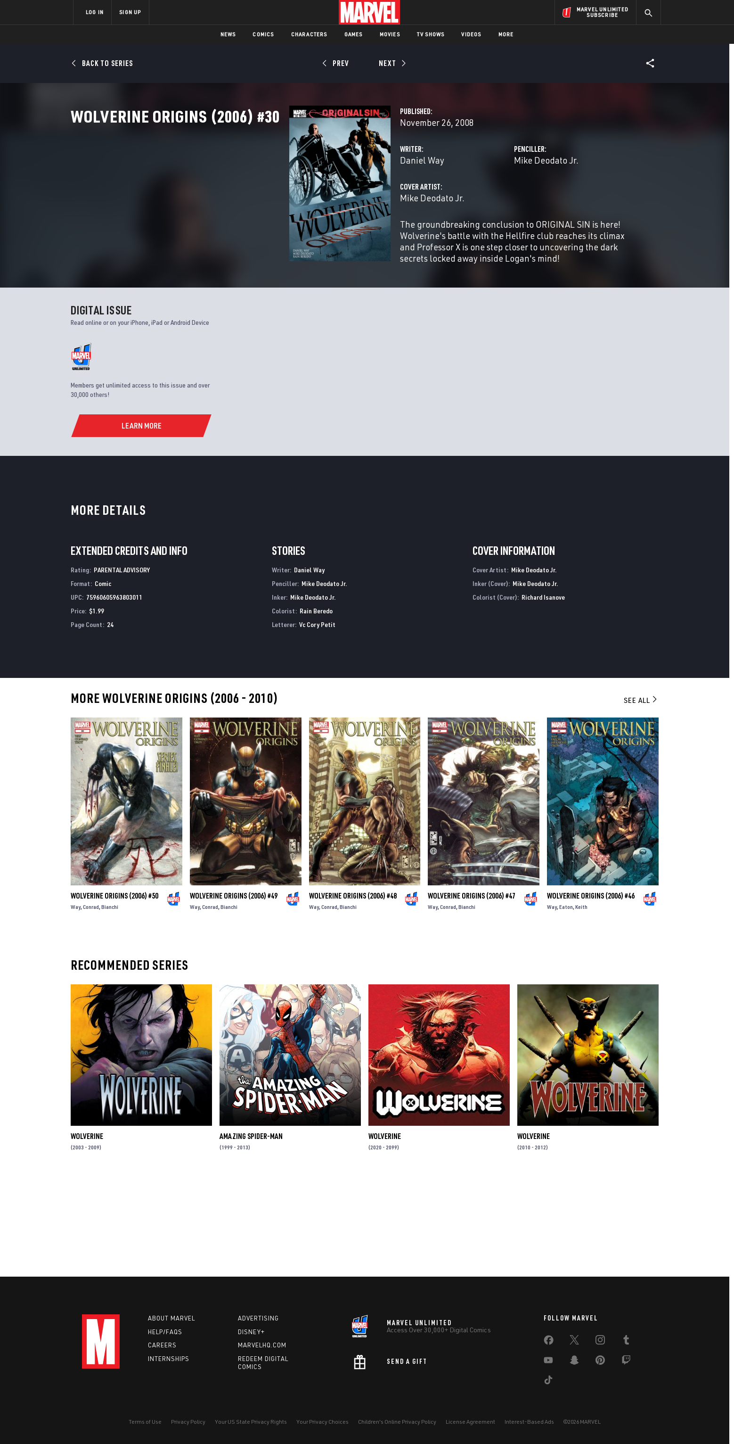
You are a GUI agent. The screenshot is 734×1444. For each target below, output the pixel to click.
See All (641, 795)
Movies (390, 34)
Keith (581, 1002)
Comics (263, 34)
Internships (168, 1359)
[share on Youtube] (548, 1362)
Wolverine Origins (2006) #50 (114, 991)
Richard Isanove (543, 692)
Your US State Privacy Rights (251, 1421)
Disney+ (251, 1332)
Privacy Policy (188, 1421)
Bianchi (109, 1002)
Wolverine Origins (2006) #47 (471, 991)
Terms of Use (145, 1421)
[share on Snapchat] (574, 1362)
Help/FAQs (165, 1332)
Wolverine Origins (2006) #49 (233, 991)
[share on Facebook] (549, 1342)
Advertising (258, 1318)
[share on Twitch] (626, 1362)
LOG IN (95, 12)
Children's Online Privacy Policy (397, 1421)
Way (76, 1002)
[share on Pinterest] (600, 1362)
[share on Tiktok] (548, 1381)
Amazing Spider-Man (251, 1232)
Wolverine (87, 1232)
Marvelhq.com (262, 1345)
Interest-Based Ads (529, 1421)
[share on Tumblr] (626, 1341)
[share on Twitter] (574, 1341)
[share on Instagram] (600, 1341)
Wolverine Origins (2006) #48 (353, 991)
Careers (162, 1345)
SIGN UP (130, 12)
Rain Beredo (316, 706)
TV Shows (431, 34)
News (228, 34)
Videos (471, 34)
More (506, 34)
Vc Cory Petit (317, 720)
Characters (309, 34)
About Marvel (171, 1318)
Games (353, 34)
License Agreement (470, 1421)
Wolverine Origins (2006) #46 (591, 991)
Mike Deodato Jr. (470, 201)
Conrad (91, 1002)
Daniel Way (269, 201)
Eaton (566, 1002)
